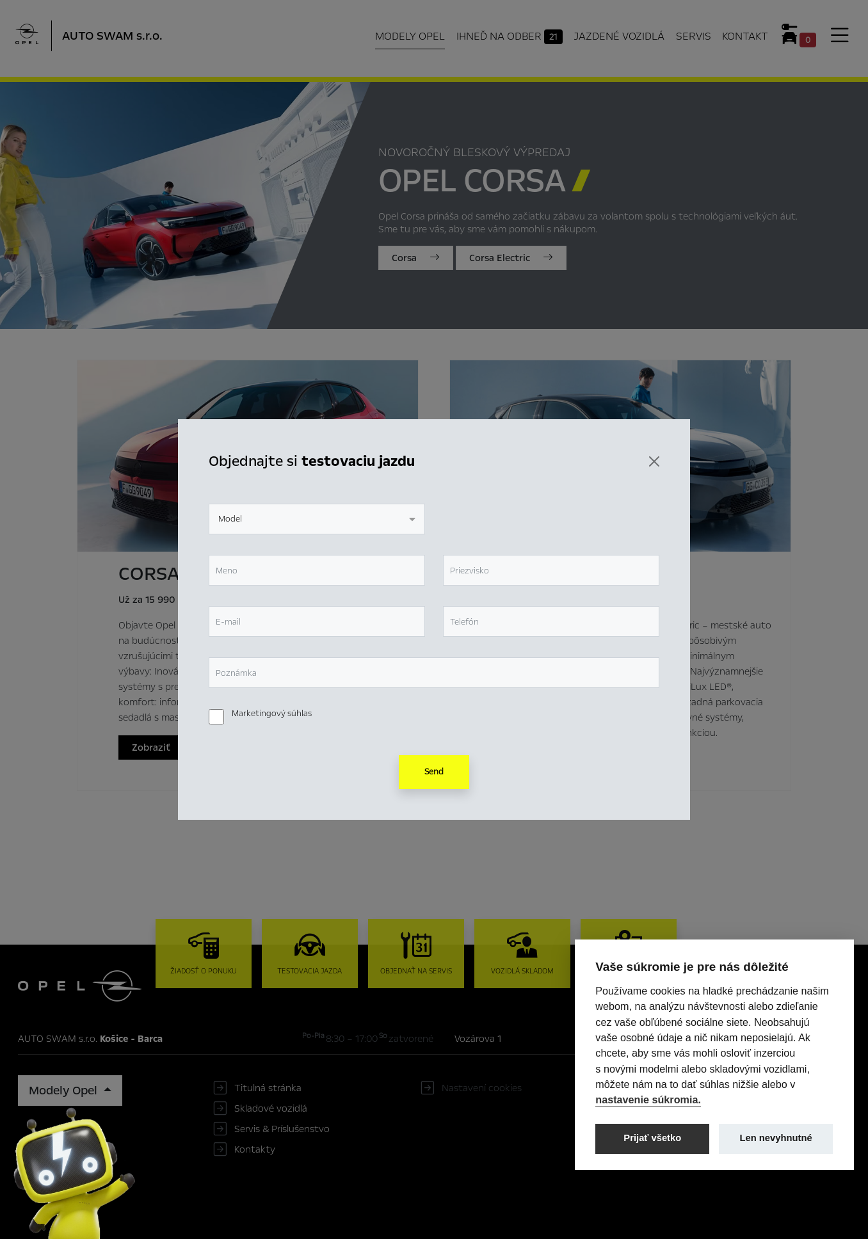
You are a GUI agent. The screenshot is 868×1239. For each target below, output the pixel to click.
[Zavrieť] (654, 461)
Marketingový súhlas (272, 713)
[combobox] (317, 519)
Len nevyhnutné (776, 1138)
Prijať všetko (652, 1138)
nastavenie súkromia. (648, 1099)
